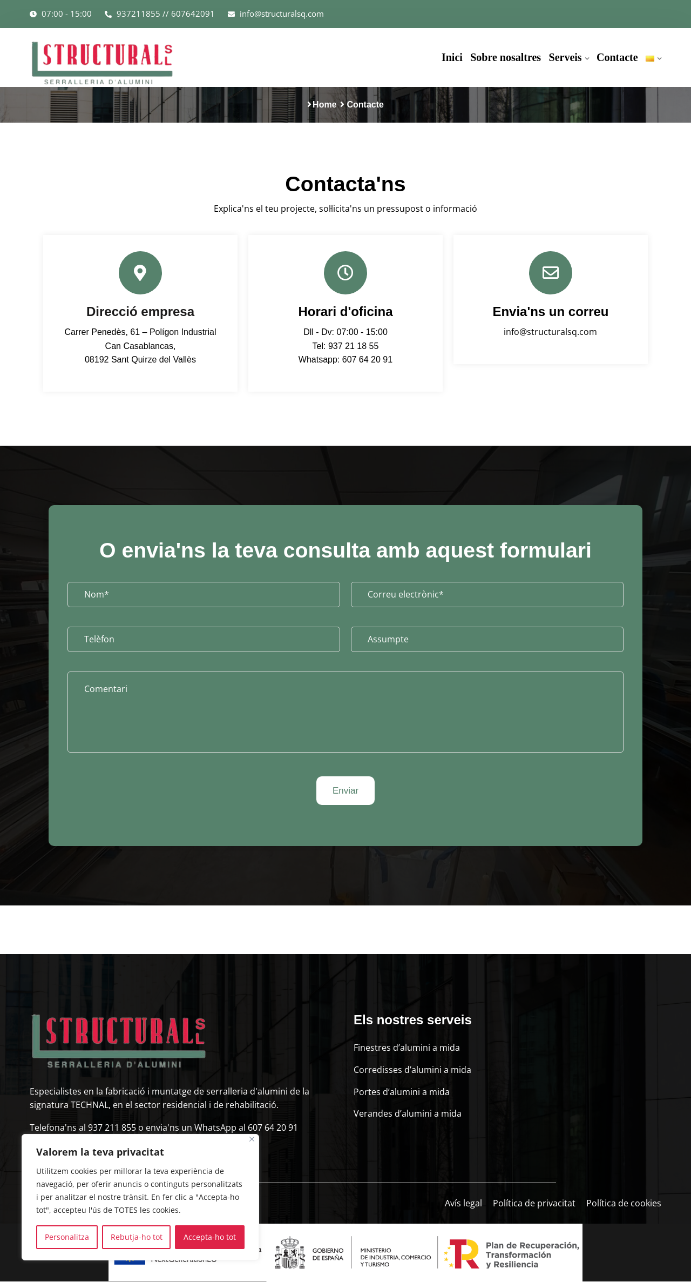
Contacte (617, 57)
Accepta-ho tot (210, 1237)
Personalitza (67, 1237)
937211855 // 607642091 (160, 13)
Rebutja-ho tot (136, 1237)
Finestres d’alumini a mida (407, 1049)
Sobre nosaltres (506, 57)
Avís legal (463, 1204)
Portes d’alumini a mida (402, 1092)
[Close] (251, 1139)
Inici (452, 57)
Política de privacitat (534, 1204)
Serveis (565, 57)
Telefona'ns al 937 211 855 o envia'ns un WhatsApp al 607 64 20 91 (164, 1129)
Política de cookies (623, 1204)
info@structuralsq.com (276, 13)
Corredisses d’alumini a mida (412, 1071)
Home (324, 104)
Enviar (345, 791)
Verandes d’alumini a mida (408, 1114)
